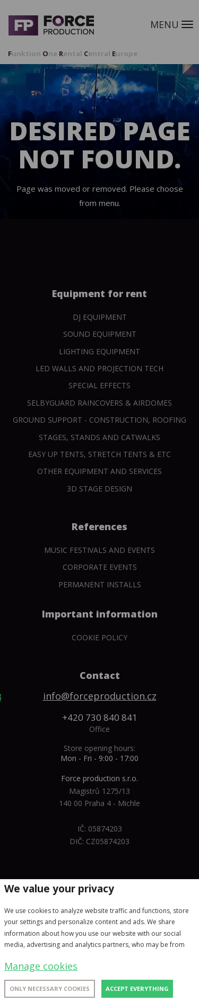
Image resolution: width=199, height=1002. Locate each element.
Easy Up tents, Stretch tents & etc (99, 454)
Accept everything (137, 988)
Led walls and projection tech (99, 368)
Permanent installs (99, 584)
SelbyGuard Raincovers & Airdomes (99, 403)
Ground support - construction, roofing (99, 420)
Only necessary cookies (50, 988)
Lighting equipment (99, 351)
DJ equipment (100, 317)
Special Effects (99, 385)
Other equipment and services (99, 471)
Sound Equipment (99, 334)
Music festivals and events (99, 550)
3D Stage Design (99, 489)
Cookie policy (99, 637)
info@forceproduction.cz (100, 696)
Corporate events (100, 567)
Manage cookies (40, 966)
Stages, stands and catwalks (99, 437)
